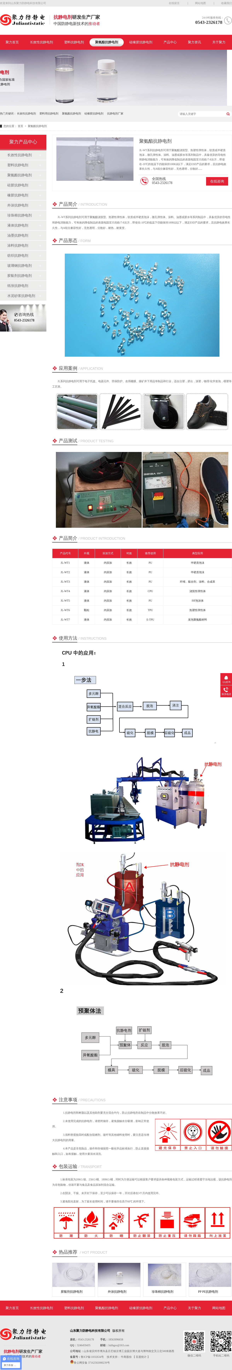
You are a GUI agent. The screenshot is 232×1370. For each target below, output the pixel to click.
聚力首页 (12, 42)
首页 (21, 126)
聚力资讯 (194, 42)
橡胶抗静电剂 (17, 195)
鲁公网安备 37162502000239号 (92, 1362)
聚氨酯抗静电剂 (106, 42)
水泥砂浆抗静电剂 (21, 296)
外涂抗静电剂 (17, 205)
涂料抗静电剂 (17, 245)
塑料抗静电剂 (74, 42)
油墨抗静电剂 (17, 235)
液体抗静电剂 (17, 225)
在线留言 (174, 3)
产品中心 (170, 42)
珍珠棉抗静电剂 (19, 215)
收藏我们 (226, 3)
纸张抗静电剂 (17, 286)
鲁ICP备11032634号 (92, 1357)
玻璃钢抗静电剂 (19, 266)
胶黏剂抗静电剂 (19, 276)
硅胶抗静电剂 (17, 185)
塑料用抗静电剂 (48, 113)
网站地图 (200, 3)
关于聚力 (218, 42)
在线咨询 (217, 181)
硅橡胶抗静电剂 (140, 42)
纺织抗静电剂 (17, 255)
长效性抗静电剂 (41, 42)
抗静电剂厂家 (115, 113)
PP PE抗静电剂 (208, 1291)
